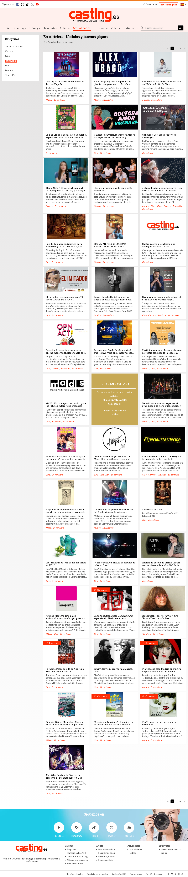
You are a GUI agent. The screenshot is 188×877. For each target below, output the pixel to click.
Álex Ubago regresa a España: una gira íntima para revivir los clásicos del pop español (114, 84)
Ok (180, 27)
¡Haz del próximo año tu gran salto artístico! (113, 189)
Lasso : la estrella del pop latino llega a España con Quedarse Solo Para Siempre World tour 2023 (112, 299)
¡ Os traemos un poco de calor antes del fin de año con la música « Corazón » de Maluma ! (113, 512)
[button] (183, 4)
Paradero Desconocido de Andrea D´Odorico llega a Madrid (65, 670)
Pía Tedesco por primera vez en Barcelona (159, 723)
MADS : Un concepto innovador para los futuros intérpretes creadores (66, 404)
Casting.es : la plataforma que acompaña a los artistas (158, 245)
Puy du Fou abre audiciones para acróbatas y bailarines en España (64, 245)
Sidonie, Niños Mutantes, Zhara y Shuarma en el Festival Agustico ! (64, 723)
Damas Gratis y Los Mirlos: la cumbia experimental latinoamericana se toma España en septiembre (66, 137)
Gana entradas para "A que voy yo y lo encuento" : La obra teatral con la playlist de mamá (65, 459)
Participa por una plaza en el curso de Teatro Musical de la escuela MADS (162, 352)
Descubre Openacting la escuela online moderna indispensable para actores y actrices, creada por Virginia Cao (66, 353)
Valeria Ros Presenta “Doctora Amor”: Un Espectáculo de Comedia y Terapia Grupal (114, 137)
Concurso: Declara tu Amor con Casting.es (159, 136)
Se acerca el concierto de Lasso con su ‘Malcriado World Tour (161, 82)
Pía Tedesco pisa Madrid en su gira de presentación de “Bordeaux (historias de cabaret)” (161, 671)
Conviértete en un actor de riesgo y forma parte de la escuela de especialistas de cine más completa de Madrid (161, 460)
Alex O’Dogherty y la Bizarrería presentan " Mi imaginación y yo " (65, 776)
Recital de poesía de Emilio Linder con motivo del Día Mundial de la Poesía (161, 565)
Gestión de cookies (154, 874)
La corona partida (152, 509)
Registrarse (168, 4)
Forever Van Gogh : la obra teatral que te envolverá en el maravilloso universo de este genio (113, 352)
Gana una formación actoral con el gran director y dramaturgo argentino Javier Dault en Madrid (161, 299)
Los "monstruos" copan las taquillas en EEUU (66, 564)
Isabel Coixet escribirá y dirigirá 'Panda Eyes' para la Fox (160, 617)
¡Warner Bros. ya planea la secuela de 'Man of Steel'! (114, 564)
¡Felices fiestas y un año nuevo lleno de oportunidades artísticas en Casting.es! (162, 190)
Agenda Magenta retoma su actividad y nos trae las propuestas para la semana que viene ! (65, 618)
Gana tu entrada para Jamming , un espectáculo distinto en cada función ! (113, 618)
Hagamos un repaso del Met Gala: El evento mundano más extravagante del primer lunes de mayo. (65, 512)
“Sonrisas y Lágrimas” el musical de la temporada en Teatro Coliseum (113, 723)
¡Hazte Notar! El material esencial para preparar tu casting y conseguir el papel (66, 190)
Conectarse (150, 4)
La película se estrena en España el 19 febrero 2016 (160, 514)
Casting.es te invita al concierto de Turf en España (65, 82)
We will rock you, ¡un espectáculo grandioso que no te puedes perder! (161, 404)
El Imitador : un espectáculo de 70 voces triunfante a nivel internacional (64, 299)
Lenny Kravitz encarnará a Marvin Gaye (113, 670)
